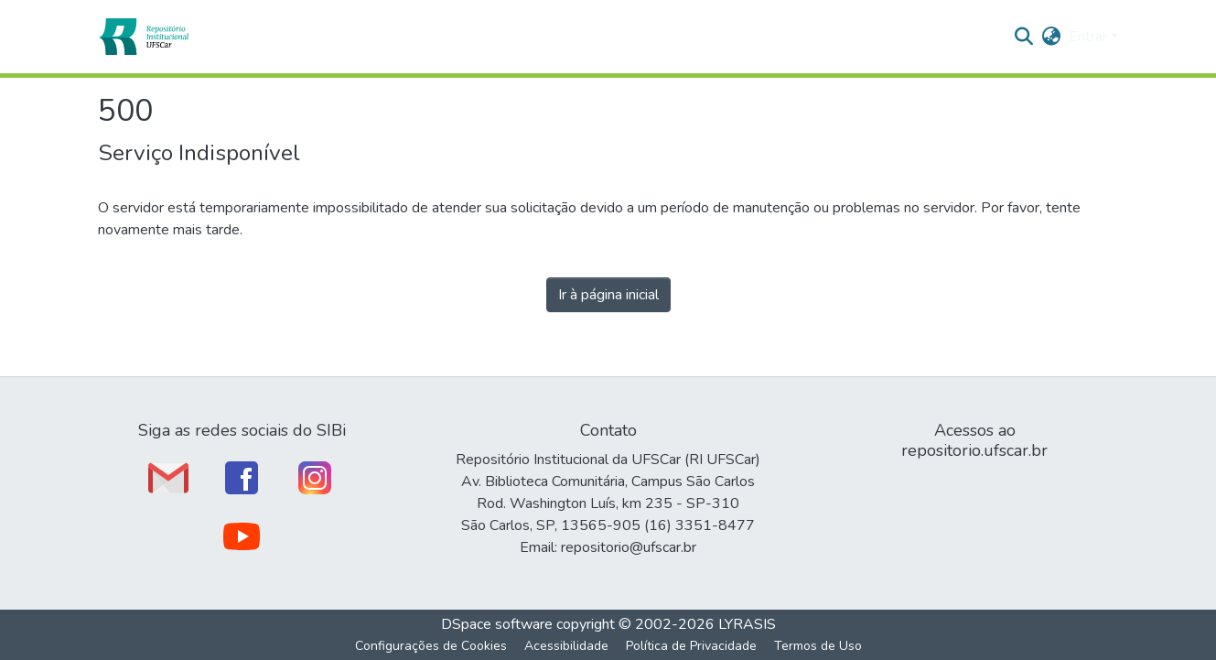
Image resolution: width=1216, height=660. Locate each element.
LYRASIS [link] (747, 624)
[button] (143, 36)
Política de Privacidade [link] (691, 646)
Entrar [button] (1090, 37)
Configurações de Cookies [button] (431, 646)
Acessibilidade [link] (566, 646)
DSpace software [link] (497, 624)
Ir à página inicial (608, 295)
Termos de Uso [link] (818, 646)
